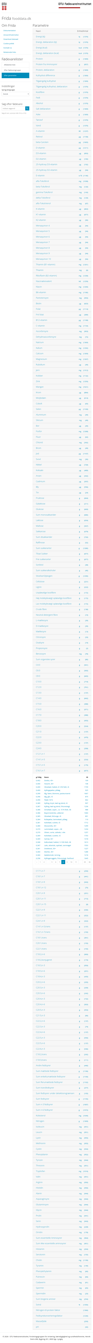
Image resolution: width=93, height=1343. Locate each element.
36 (90, 862)
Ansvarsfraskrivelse (11, 35)
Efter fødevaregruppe (12, 70)
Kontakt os (7, 48)
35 (85, 862)
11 (76, 862)
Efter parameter (10, 75)
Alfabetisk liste (9, 65)
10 (71, 862)
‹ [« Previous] (36, 862)
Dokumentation (9, 30)
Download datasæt (10, 39)
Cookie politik (8, 43)
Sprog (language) (8, 90)
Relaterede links (9, 52)
